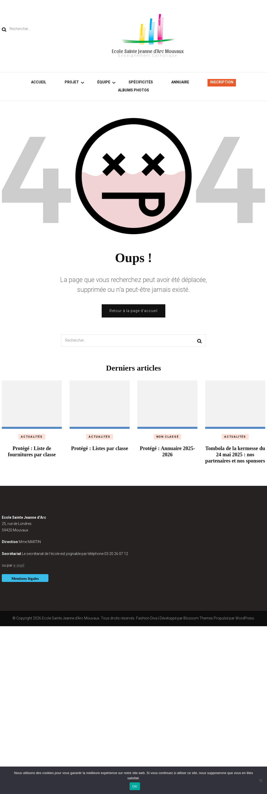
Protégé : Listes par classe (99, 448)
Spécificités (141, 82)
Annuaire (180, 82)
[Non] (260, 780)
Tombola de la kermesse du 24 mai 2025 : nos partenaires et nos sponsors (235, 454)
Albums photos (133, 90)
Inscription (221, 82)
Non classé (167, 436)
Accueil (38, 82)
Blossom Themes (198, 618)
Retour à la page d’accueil (133, 311)
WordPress (244, 618)
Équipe (103, 82)
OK (134, 786)
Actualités (32, 436)
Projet (72, 82)
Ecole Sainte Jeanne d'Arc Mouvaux (148, 51)
